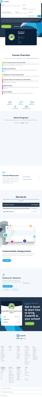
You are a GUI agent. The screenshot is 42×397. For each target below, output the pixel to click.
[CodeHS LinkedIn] (19, 338)
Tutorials (26, 360)
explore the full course (32, 58)
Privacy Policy (27, 375)
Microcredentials (35, 358)
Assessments (19, 373)
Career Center (11, 381)
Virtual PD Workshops (34, 352)
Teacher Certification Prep (35, 356)
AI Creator (2, 358)
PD (33, 346)
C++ (1, 376)
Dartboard (22, 122)
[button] (11, 5)
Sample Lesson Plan (31, 179)
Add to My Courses (7, 286)
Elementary (18, 371)
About (26, 368)
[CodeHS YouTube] (21, 338)
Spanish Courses (27, 355)
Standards (26, 356)
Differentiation (19, 370)
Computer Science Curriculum (2, 352)
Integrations (18, 355)
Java (1, 373)
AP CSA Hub (27, 363)
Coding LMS (3, 347)
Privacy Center (27, 372)
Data (17, 352)
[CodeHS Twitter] (23, 338)
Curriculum (26, 346)
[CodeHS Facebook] (17, 338)
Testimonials (11, 371)
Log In (36, 16)
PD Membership (35, 359)
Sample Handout (31, 176)
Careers (26, 371)
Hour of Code (27, 358)
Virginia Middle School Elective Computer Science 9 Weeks (16, 208)
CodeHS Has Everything (19, 368)
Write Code (18, 353)
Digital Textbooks (27, 362)
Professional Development (3, 356)
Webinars (10, 378)
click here (19, 58)
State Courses (27, 354)
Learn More (7, 260)
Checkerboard (16, 122)
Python (2, 372)
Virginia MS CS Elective (8, 211)
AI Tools (18, 356)
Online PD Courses (34, 348)
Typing (2, 359)
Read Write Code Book (11, 376)
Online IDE (18, 376)
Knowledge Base (11, 377)
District (10, 347)
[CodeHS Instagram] (18, 338)
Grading (18, 351)
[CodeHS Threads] (24, 338)
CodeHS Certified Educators (6, 388)
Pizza (27, 122)
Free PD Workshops (34, 354)
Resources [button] (31, 12)
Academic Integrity (18, 358)
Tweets (10, 372)
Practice (26, 359)
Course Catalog (27, 347)
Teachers (10, 350)
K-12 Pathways (27, 350)
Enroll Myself (6, 289)
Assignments (19, 347)
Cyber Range (3, 360)
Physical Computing (18, 378)
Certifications (3, 354)
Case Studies (11, 368)
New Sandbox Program (3, 369)
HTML (2, 375)
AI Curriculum (27, 364)
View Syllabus (6, 26)
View (32, 208)
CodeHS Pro (3, 350)
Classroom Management (19, 349)
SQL (1, 377)
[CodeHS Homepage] (5, 1)
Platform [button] (24, 4)
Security (26, 378)
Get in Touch (30, 323)
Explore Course (18, 26)
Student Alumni (11, 382)
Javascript (2, 371)
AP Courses (26, 351)
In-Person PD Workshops (35, 350)
